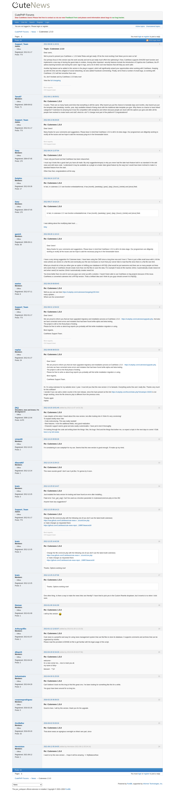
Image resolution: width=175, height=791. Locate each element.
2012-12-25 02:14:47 (51, 486)
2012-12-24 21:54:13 (51, 463)
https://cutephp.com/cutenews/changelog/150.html (81, 292)
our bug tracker (118, 18)
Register (40, 22)
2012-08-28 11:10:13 (51, 234)
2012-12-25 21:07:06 (51, 575)
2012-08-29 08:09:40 (51, 284)
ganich (18, 234)
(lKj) (17, 408)
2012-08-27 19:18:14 (51, 202)
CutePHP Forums (24, 15)
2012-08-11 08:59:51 (51, 97)
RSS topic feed (154, 40)
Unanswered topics (153, 26)
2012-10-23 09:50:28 (51, 439)
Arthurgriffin (20, 629)
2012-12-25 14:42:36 (51, 541)
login (140, 37)
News (33, 32)
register (146, 37)
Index (17, 22)
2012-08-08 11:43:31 (51, 44)
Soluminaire (20, 676)
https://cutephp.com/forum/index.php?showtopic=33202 (132, 392)
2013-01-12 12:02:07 (51, 629)
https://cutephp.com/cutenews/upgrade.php (137, 319)
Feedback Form (71, 18)
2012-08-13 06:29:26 (51, 120)
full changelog (55, 80)
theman (18, 605)
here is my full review (51, 432)
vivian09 (18, 439)
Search (32, 22)
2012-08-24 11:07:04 (51, 151)
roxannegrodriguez (23, 700)
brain (17, 486)
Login (47, 22)
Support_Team (21, 44)
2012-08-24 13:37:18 (51, 178)
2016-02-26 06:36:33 (51, 700)
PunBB (129, 784)
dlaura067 (19, 463)
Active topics (140, 26)
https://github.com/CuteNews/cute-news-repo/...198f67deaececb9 (67, 525)
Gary (17, 151)
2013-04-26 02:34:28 (51, 652)
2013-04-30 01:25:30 (51, 676)
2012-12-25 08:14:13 (51, 510)
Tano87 (18, 97)
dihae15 (18, 652)
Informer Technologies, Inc (152, 784)
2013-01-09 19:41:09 (51, 605)
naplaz (18, 350)
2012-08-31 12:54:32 (51, 307)
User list (24, 22)
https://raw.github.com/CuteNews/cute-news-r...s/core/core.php (66, 520)
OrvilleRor (19, 723)
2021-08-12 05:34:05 (51, 747)
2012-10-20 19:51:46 (51, 408)
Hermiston (19, 746)
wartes (18, 284)
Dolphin (18, 178)
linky (45, 227)
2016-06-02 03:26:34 (51, 723)
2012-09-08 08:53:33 (51, 350)
